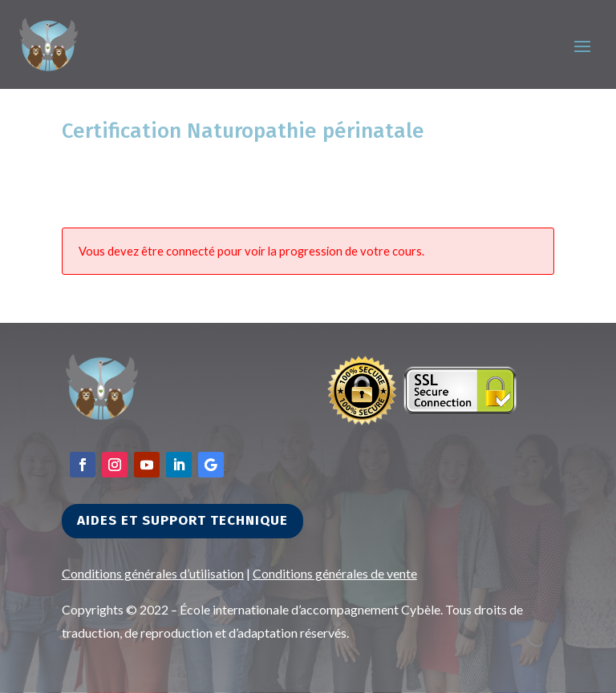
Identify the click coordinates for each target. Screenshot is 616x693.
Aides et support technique (182, 520)
